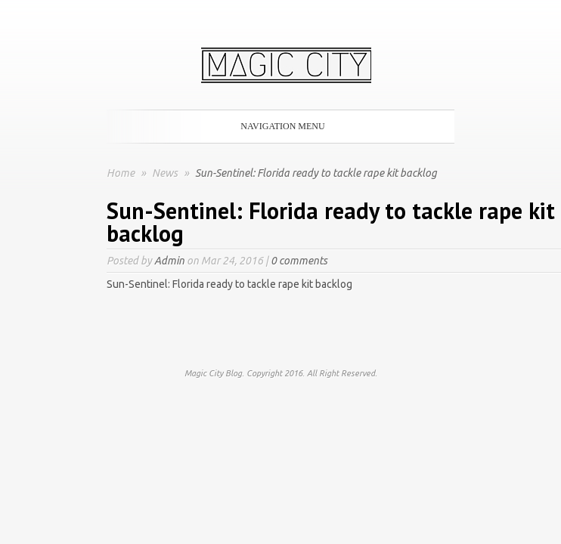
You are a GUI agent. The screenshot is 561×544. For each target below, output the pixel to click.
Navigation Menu (277, 126)
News (166, 173)
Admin (169, 261)
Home (121, 173)
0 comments (299, 261)
